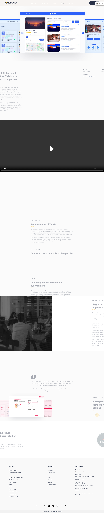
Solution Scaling (12, 489)
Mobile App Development (15, 472)
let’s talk (94, 3)
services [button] (33, 3)
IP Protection (51, 475)
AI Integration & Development (16, 477)
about (54, 3)
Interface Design (12, 494)
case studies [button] (44, 3)
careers (71, 3)
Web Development (13, 470)
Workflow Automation (14, 479)
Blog (49, 477)
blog (62, 3)
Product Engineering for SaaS (16, 475)
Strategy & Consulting (14, 496)
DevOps (10, 484)
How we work (51, 472)
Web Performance (13, 487)
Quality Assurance (13, 482)
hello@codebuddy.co (80, 472)
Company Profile (52, 484)
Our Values (50, 470)
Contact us (50, 479)
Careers (50, 482)
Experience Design (13, 491)
